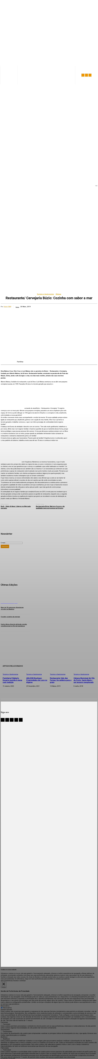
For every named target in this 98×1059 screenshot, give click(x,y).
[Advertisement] (15, 644)
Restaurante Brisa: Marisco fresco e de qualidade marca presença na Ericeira (50, 507)
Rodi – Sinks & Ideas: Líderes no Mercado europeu (16, 507)
